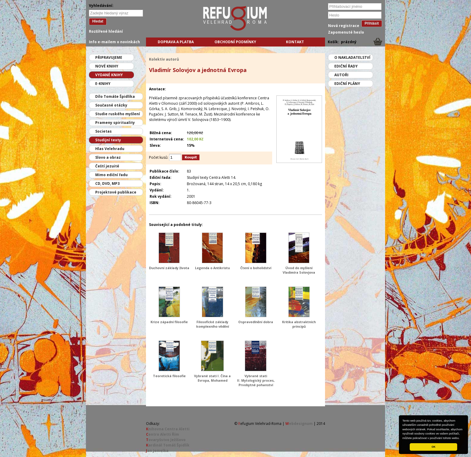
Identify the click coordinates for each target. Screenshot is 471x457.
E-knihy (103, 83)
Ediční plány (347, 83)
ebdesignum (299, 423)
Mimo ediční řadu (111, 174)
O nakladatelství (352, 57)
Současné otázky (111, 105)
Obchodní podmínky (235, 41)
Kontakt (295, 41)
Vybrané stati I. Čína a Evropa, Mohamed (212, 378)
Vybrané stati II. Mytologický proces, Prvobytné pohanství (256, 380)
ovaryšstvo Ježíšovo (166, 439)
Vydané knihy (109, 74)
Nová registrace (343, 25)
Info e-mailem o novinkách (114, 41)
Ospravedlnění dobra (255, 322)
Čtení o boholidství (255, 268)
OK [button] (434, 446)
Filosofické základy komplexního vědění (212, 324)
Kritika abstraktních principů (299, 324)
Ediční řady (346, 66)
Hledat (97, 21)
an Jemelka (157, 450)
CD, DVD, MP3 (107, 183)
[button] (461, 438)
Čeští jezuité (107, 166)
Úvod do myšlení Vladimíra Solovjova (299, 270)
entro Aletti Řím (162, 434)
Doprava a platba (176, 41)
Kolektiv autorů (164, 59)
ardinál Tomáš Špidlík (168, 445)
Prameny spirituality (115, 122)
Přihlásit (372, 23)
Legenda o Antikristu (212, 268)
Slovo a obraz (108, 157)
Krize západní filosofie (169, 322)
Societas (103, 131)
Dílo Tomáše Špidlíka (115, 96)
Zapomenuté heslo (346, 32)
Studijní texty (108, 140)
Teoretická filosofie (169, 376)
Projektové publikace (115, 192)
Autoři (341, 74)
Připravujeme (108, 57)
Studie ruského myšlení (117, 113)
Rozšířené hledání (106, 31)
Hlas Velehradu (109, 148)
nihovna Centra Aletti (168, 428)
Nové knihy (106, 66)
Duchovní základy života (169, 268)
